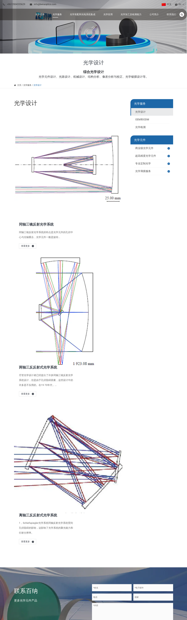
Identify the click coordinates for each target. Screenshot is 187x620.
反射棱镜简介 (107, 450)
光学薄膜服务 (153, 171)
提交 (101, 362)
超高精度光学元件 (153, 156)
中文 (169, 4)
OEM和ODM (142, 119)
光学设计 (37, 85)
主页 (19, 85)
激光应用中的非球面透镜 (113, 421)
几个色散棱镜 (107, 431)
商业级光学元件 (153, 148)
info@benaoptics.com (45, 4)
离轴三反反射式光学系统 (87, 236)
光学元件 (140, 140)
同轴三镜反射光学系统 (85, 127)
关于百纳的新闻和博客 (43, 398)
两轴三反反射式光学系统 (87, 180)
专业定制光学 (153, 163)
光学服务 (27, 85)
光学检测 (140, 127)
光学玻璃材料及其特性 (112, 441)
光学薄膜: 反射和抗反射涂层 (115, 411)
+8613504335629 (16, 4)
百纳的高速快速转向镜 (112, 470)
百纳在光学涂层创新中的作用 (115, 460)
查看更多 (75, 148)
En (180, 4)
